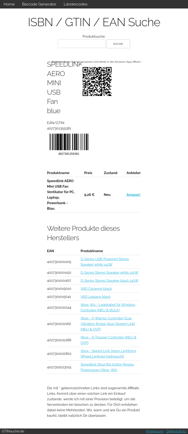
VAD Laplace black (96, 297)
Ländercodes (75, 4)
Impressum (155, 431)
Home (9, 4)
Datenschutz (176, 431)
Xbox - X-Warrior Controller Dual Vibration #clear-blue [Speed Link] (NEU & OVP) (108, 323)
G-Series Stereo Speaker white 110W (109, 273)
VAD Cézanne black (96, 289)
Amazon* (133, 195)
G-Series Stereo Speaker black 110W (109, 281)
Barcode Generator (39, 4)
